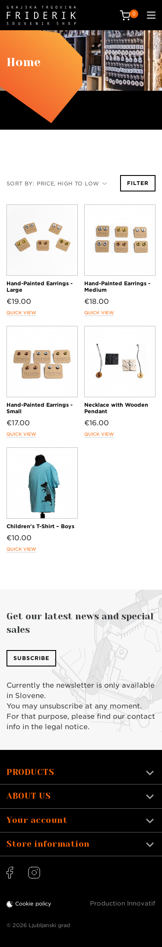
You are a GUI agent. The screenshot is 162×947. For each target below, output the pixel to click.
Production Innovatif (123, 903)
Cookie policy (33, 903)
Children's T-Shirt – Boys (40, 526)
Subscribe (31, 658)
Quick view (21, 312)
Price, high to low (72, 183)
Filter (138, 183)
